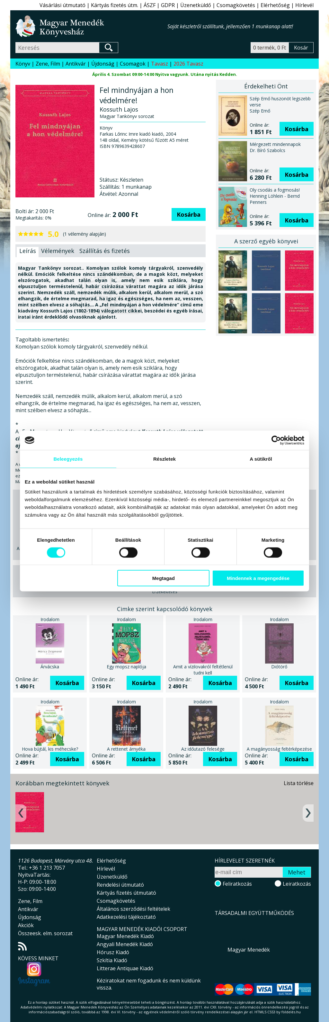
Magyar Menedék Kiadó (125, 936)
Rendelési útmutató (120, 884)
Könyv (22, 63)
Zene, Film (48, 63)
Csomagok (133, 63)
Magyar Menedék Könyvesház (91, 26)
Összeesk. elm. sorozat (45, 933)
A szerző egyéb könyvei (266, 241)
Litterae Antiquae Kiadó (125, 968)
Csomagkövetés (236, 5)
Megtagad (163, 578)
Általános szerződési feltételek (133, 908)
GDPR (168, 5)
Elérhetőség (275, 5)
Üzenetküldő (195, 5)
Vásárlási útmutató (62, 5)
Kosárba (188, 214)
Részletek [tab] (164, 458)
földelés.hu (291, 1011)
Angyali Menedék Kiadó (125, 944)
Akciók (26, 925)
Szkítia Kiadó (112, 960)
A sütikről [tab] (261, 458)
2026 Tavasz (188, 63)
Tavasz (159, 63)
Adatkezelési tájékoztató (126, 916)
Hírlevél (304, 5)
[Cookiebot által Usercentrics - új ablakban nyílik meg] (276, 440)
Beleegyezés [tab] (68, 458)
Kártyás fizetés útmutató (126, 892)
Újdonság (102, 63)
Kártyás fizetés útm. (114, 5)
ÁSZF (150, 5)
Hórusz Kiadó (113, 952)
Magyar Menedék (248, 949)
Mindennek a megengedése (258, 578)
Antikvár (76, 63)
